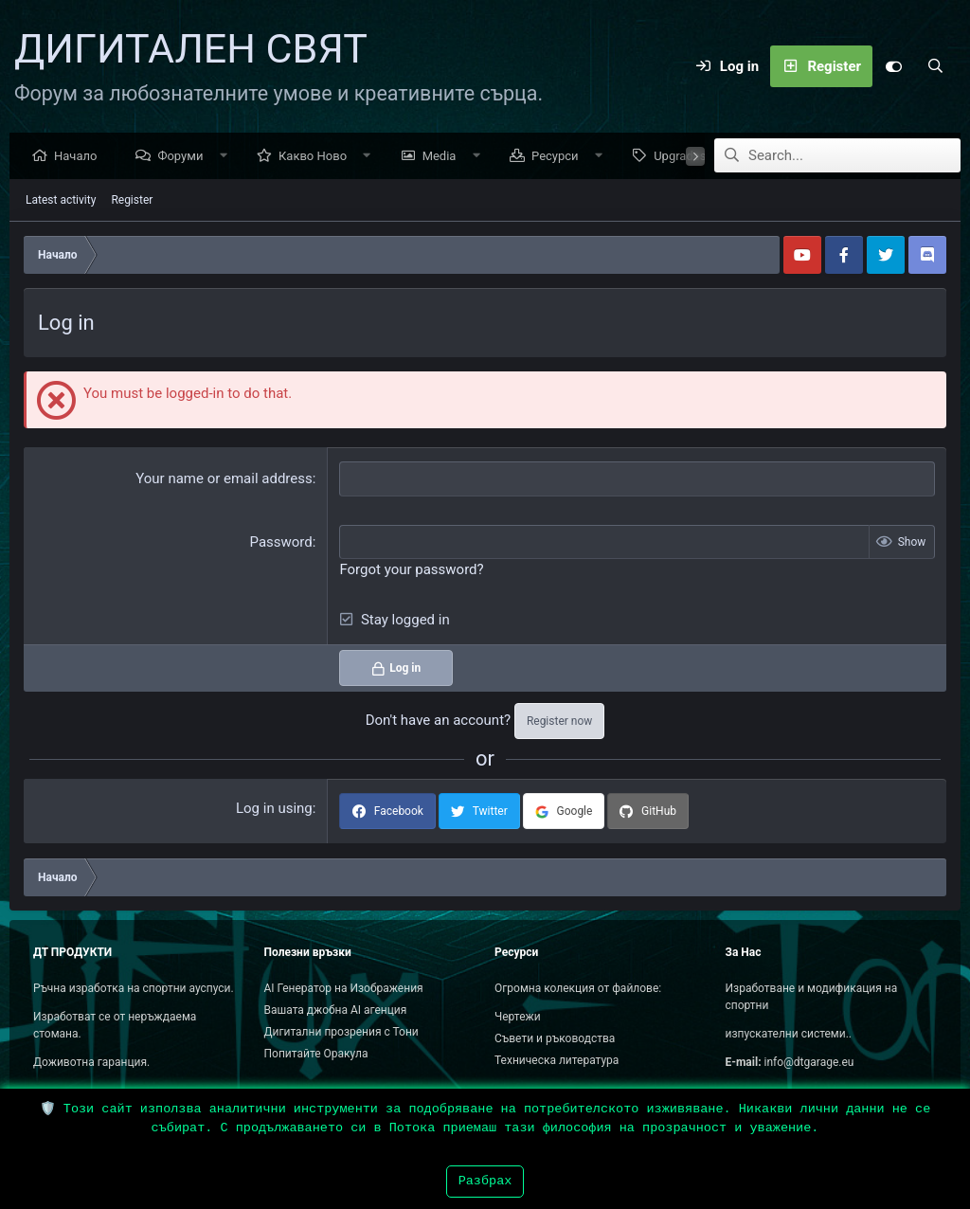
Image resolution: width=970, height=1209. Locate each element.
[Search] (935, 66)
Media (444, 157)
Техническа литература (556, 1060)
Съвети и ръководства (554, 1038)
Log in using (274, 809)
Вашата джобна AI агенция (335, 1010)
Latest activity (61, 201)
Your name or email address (224, 479)
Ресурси (560, 157)
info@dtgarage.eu (809, 1062)
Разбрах (485, 1181)
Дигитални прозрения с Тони (341, 1031)
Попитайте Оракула (316, 1053)
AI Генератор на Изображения (343, 988)
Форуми (184, 157)
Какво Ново (317, 157)
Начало (80, 157)
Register (132, 201)
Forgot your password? (411, 570)
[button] (228, 157)
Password (281, 542)
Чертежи (517, 1016)
